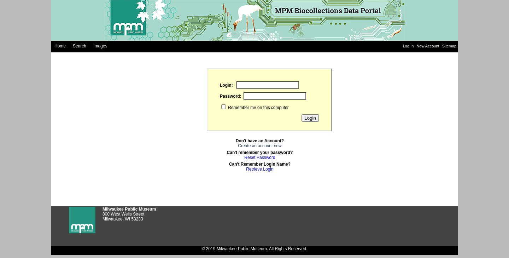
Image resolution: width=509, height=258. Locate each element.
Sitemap (449, 46)
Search (79, 46)
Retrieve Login (259, 169)
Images (100, 46)
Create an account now (259, 145)
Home (60, 46)
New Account (428, 46)
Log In (409, 46)
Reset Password (259, 157)
